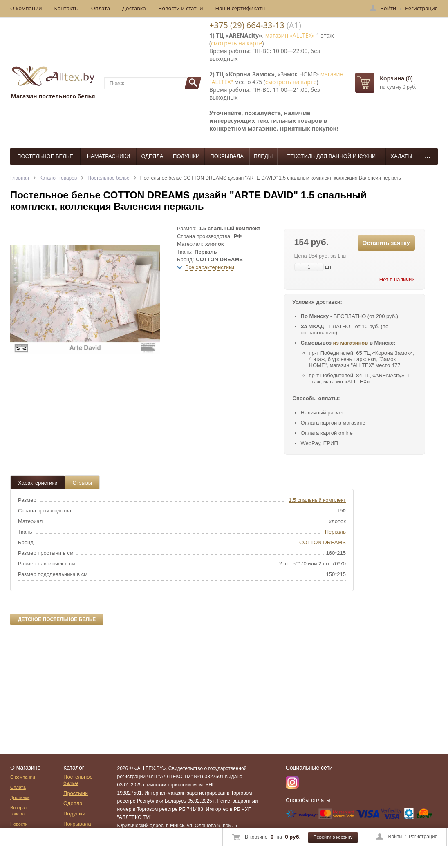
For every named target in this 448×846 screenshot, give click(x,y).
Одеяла (152, 156)
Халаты (401, 156)
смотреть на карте (236, 43)
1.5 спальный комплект (317, 500)
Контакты (66, 8)
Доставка (134, 8)
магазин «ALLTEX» (290, 35)
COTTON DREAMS (322, 542)
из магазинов (350, 343)
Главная (19, 178)
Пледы (263, 156)
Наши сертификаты (240, 8)
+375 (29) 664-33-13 (246, 25)
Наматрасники (108, 156)
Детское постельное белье (57, 619)
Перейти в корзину (333, 837)
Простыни (75, 793)
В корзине (256, 837)
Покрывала (227, 156)
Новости (19, 824)
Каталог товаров (58, 178)
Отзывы (82, 483)
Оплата (100, 8)
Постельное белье (45, 156)
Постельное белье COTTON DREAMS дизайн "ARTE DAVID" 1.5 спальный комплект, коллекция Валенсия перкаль (270, 178)
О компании (26, 8)
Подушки (186, 156)
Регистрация (423, 836)
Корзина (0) (396, 78)
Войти (395, 836)
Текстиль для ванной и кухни (331, 156)
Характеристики (37, 483)
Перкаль (335, 532)
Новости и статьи (180, 8)
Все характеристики (209, 267)
